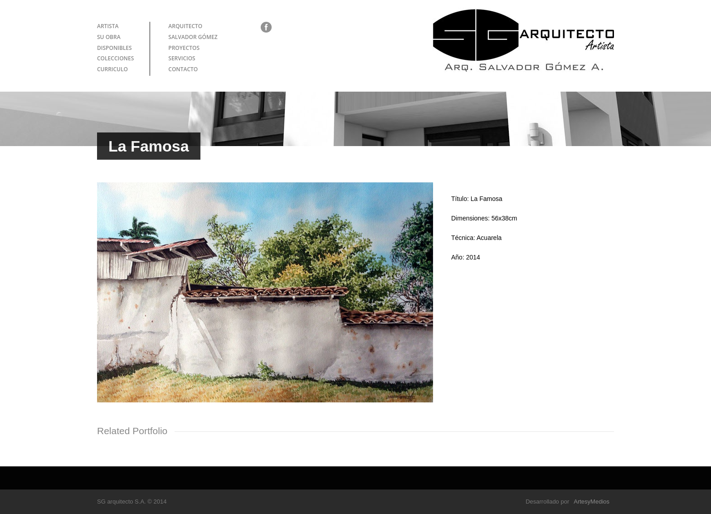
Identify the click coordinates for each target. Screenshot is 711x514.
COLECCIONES (115, 58)
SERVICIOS (181, 58)
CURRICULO (112, 69)
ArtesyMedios (591, 501)
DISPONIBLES (114, 48)
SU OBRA (109, 37)
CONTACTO (183, 69)
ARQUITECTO (185, 26)
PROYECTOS (184, 48)
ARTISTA (107, 26)
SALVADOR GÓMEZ (192, 37)
